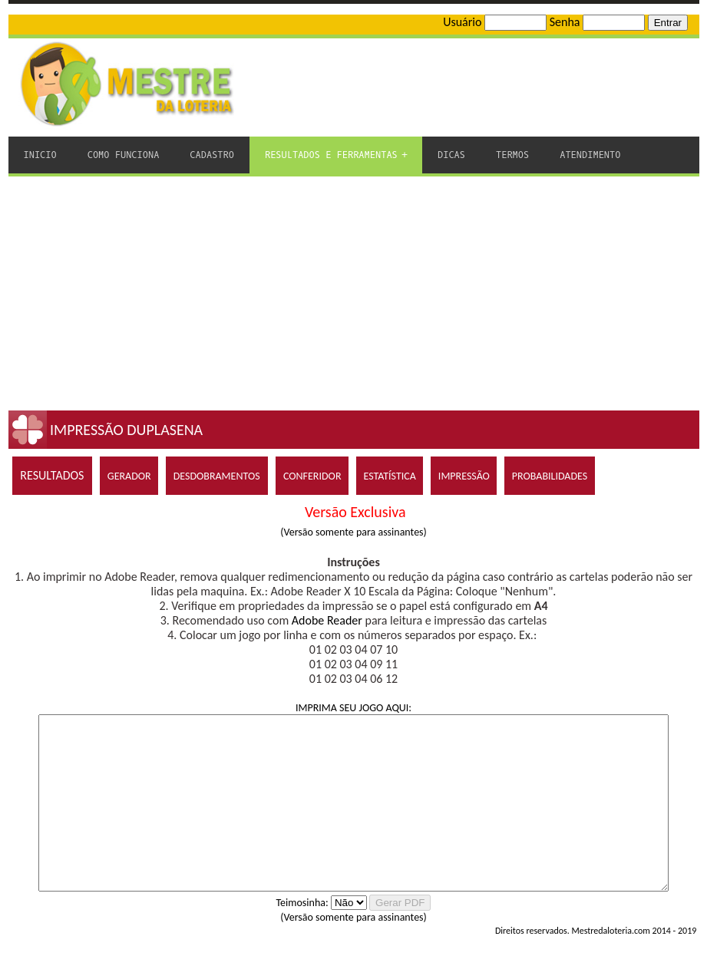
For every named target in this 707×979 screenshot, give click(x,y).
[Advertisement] (353, 291)
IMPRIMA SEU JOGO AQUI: (353, 707)
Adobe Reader (327, 620)
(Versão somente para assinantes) (353, 532)
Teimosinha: (302, 937)
